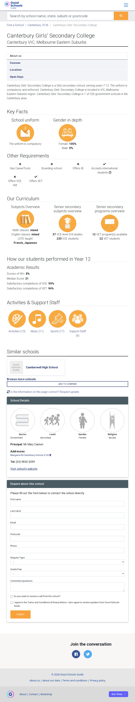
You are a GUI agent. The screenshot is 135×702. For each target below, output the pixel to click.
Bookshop (46, 694)
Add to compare (67, 383)
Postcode (15, 534)
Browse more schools (21, 379)
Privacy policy (97, 680)
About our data (51, 680)
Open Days (16, 76)
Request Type (17, 557)
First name (15, 499)
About (23, 694)
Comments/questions (21, 580)
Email (13, 522)
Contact (33, 694)
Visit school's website (23, 469)
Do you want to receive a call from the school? (37, 596)
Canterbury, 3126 (38, 25)
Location (16, 69)
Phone (13, 545)
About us (15, 55)
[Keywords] (60, 16)
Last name (15, 510)
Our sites (117, 694)
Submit (20, 614)
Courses (15, 62)
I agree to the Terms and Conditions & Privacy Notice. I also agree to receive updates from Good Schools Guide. (66, 604)
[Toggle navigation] (126, 5)
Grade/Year (16, 569)
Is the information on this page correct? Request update (43, 392)
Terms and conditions (75, 680)
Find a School (15, 25)
